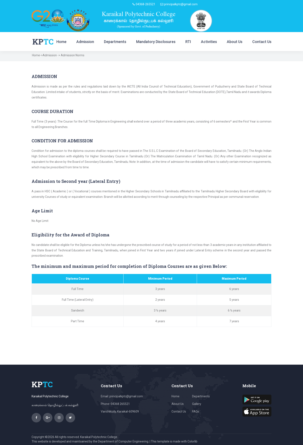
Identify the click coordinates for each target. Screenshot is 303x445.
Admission (85, 41)
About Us (234, 41)
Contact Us (261, 41)
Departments (115, 41)
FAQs (195, 411)
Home (61, 41)
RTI (188, 41)
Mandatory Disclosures (155, 41)
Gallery (196, 404)
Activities (209, 41)
